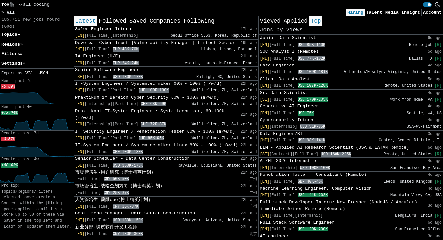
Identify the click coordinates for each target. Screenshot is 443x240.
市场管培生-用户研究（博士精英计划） (115, 172)
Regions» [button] (12, 44)
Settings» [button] (13, 63)
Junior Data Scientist (288, 37)
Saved (138, 21)
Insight (411, 12)
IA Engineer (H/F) (98, 56)
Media (392, 12)
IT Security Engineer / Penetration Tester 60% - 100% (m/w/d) (155, 131)
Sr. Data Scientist (284, 92)
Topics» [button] (10, 34)
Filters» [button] (12, 53)
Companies (165, 21)
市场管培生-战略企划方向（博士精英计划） (120, 186)
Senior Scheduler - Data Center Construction (132, 158)
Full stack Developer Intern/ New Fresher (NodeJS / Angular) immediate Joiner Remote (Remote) (338, 205)
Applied (296, 21)
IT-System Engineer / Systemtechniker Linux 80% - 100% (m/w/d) (156, 145)
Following (199, 21)
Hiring (355, 12)
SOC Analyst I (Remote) (289, 51)
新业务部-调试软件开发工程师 (106, 227)
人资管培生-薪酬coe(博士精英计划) (113, 199)
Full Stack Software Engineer (297, 222)
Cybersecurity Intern (286, 120)
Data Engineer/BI (281, 133)
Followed (112, 21)
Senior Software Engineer (107, 69)
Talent (374, 12)
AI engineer (274, 236)
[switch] (427, 4)
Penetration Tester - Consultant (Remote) (313, 174)
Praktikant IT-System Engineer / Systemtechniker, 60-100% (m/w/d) (149, 114)
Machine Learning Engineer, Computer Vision (316, 188)
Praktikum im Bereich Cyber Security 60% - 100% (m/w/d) (147, 97)
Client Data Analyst (285, 79)
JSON (43, 73)
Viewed (270, 21)
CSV (28, 73)
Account (432, 12)
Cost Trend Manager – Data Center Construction (135, 213)
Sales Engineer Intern (103, 29)
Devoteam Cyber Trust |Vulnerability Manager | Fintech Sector (155, 42)
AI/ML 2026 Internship (288, 160)
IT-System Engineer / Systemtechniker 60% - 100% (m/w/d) (148, 83)
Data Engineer (277, 65)
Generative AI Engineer (289, 106)
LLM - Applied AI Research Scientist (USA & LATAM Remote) (334, 147)
